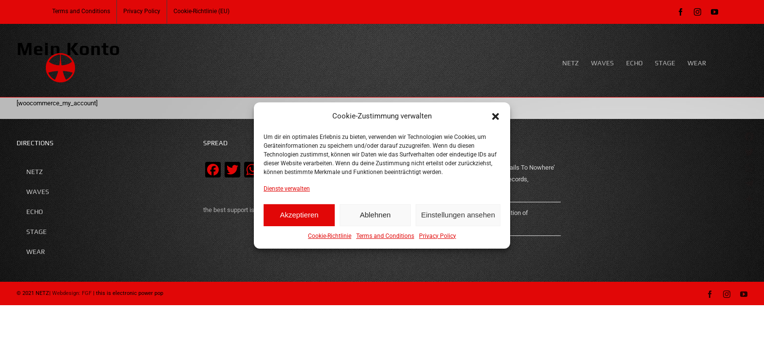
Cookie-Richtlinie (329, 236)
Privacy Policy (437, 236)
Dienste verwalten (287, 188)
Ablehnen (375, 215)
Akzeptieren (299, 215)
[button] (495, 116)
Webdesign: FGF (72, 293)
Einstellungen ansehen (458, 215)
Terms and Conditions (385, 236)
